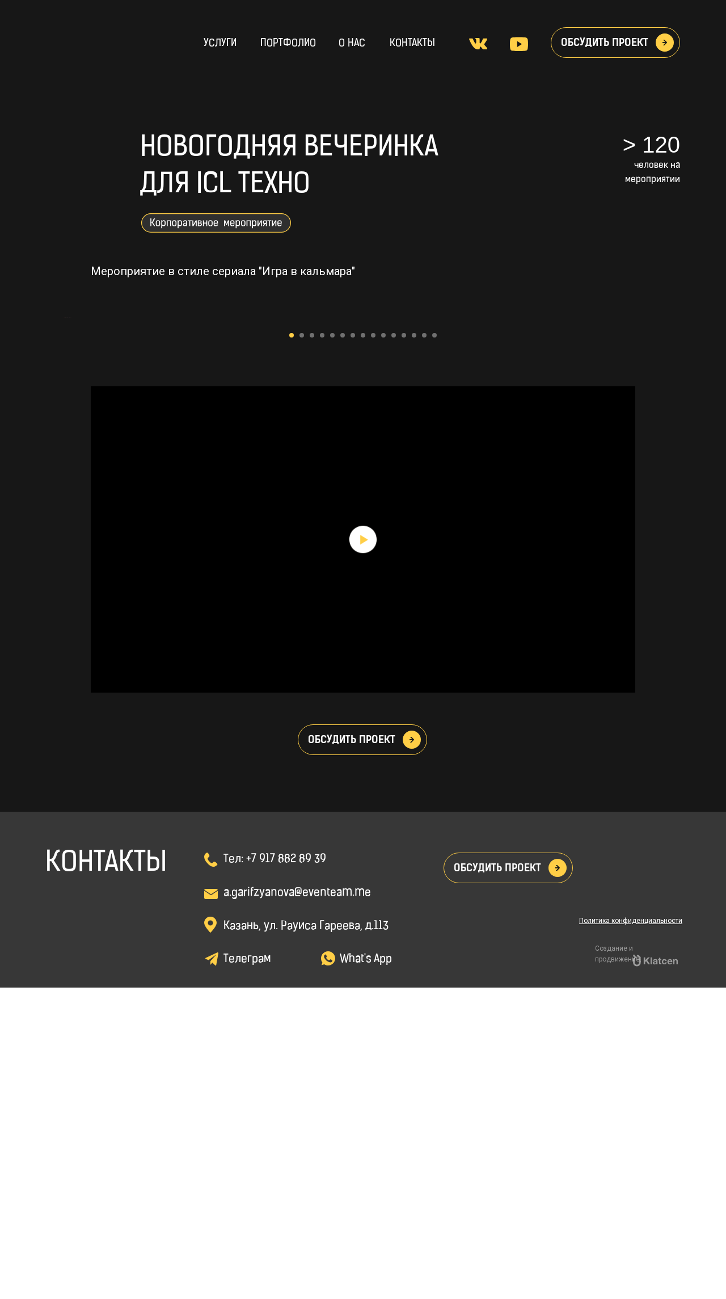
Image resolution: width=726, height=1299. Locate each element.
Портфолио (288, 43)
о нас (352, 43)
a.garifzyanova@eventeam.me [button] (297, 1204)
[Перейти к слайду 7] (353, 646)
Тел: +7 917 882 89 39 (274, 1170)
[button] (664, 42)
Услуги (220, 43)
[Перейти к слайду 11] (393, 646)
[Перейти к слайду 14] (424, 646)
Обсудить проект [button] (604, 42)
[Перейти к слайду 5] (332, 646)
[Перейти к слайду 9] (373, 646)
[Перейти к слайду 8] (363, 646)
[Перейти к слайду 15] (434, 646)
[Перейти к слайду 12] (404, 646)
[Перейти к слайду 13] (414, 646)
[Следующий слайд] (663, 473)
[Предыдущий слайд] (62, 473)
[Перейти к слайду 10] (383, 646)
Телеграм (247, 1270)
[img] (91, 39)
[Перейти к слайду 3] (312, 646)
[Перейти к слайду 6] (342, 646)
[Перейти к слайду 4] (322, 646)
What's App (366, 1270)
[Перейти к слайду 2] (301, 646)
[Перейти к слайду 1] (291, 646)
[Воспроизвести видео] (363, 851)
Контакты (412, 43)
